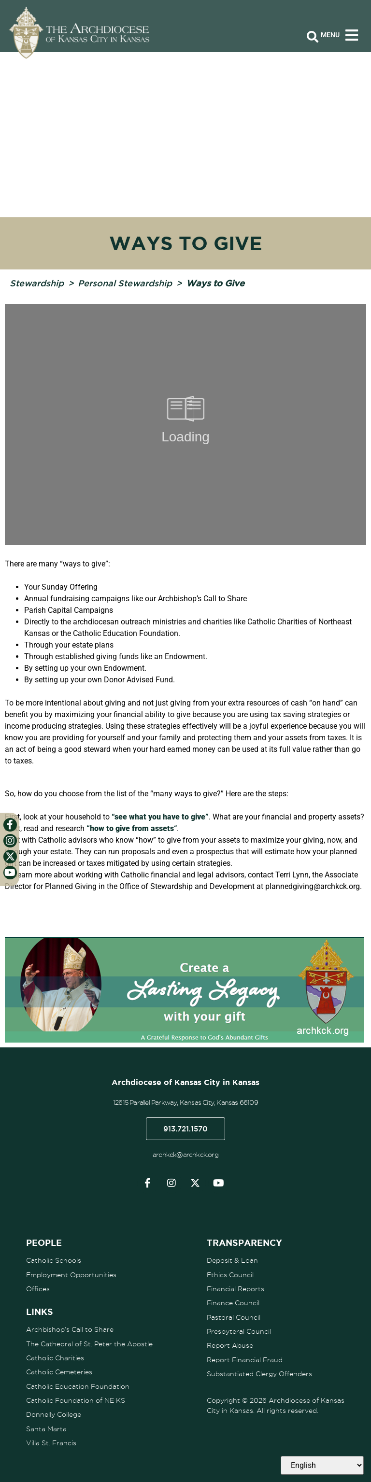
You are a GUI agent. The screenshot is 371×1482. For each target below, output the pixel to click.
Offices (38, 1288)
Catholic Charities (55, 1357)
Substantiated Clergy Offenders (259, 1372)
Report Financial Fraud (245, 1358)
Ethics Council (230, 1274)
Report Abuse (230, 1344)
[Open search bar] (312, 37)
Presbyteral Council (239, 1330)
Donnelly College (53, 1413)
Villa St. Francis (51, 1441)
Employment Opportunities (71, 1274)
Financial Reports (235, 1288)
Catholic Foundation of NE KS (75, 1399)
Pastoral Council (233, 1316)
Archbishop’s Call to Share (70, 1329)
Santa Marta (46, 1427)
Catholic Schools (53, 1260)
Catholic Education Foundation (77, 1385)
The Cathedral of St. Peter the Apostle (89, 1343)
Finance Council (233, 1302)
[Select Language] (322, 1465)
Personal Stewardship (125, 283)
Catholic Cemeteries (59, 1371)
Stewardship (37, 283)
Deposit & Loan (232, 1260)
